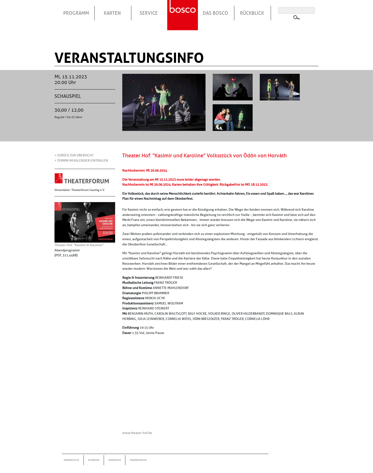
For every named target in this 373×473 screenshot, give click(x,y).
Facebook (93, 460)
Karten (112, 13)
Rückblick (252, 13)
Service (149, 13)
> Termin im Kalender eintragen (81, 160)
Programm (76, 13)
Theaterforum (138, 460)
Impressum (114, 460)
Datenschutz (71, 460)
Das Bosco (215, 13)
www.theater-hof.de (137, 433)
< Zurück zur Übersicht (73, 155)
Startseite (183, 9)
